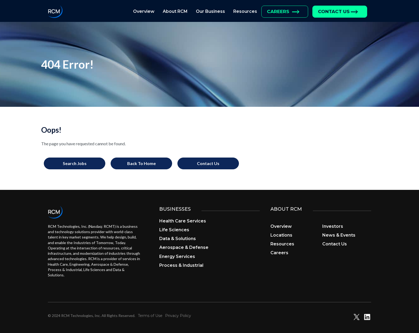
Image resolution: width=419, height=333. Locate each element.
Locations (281, 235)
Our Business (210, 11)
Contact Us (334, 11)
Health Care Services (182, 221)
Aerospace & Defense (183, 247)
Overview (143, 11)
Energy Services (177, 256)
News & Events (338, 235)
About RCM (175, 11)
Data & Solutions (177, 238)
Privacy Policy (178, 315)
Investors (332, 226)
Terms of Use (150, 315)
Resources (245, 11)
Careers (278, 11)
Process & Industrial (181, 265)
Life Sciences (174, 229)
